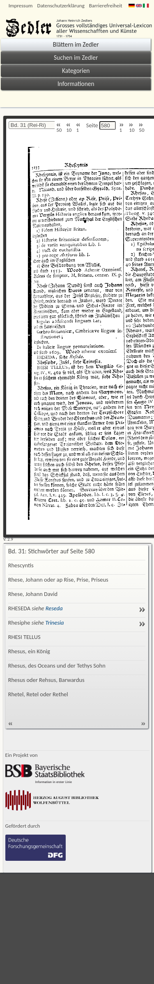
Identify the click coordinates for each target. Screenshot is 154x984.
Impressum (21, 5)
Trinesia (54, 622)
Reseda (54, 608)
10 (68, 128)
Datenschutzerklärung (60, 5)
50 (59, 128)
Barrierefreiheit (105, 5)
